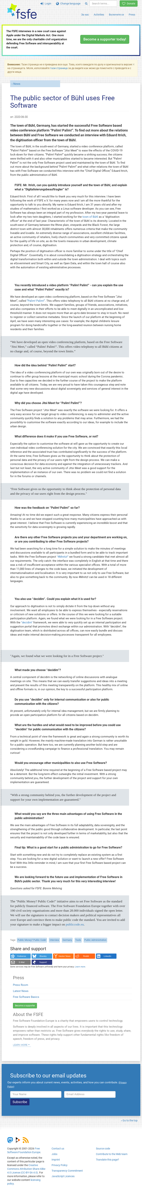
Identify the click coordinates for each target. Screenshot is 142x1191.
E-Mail (22, 962)
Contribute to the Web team (111, 1154)
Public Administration (95, 940)
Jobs (54, 1154)
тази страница (59, 68)
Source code (103, 1148)
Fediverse (21, 956)
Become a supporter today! (104, 39)
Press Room (20, 985)
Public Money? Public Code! (32, 940)
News (16, 83)
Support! (43, 962)
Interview (54, 940)
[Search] (86, 3)
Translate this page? (107, 1159)
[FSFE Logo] (22, 11)
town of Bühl (90, 216)
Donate (128, 3)
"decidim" (27, 622)
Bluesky (43, 956)
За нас (85, 14)
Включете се (116, 14)
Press (132, 14)
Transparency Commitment (67, 1170)
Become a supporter (25, 1005)
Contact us (58, 1148)
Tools (78, 940)
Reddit (86, 956)
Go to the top (130, 1120)
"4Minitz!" (62, 556)
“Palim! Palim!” (36, 300)
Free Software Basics (26, 997)
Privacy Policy (59, 1165)
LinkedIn (107, 956)
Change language (68, 3)
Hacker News (64, 956)
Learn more (20, 1045)
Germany (67, 940)
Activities (99, 14)
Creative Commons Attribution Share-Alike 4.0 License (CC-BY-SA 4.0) (26, 1169)
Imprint (56, 1159)
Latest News (20, 991)
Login (45, 3)
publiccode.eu (75, 924)
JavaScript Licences (63, 1176)
